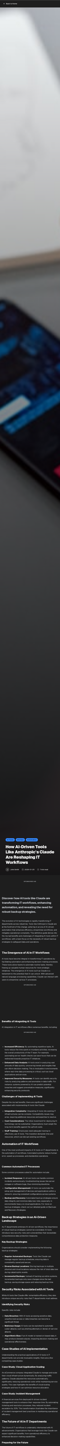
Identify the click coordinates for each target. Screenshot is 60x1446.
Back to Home (10, 4)
